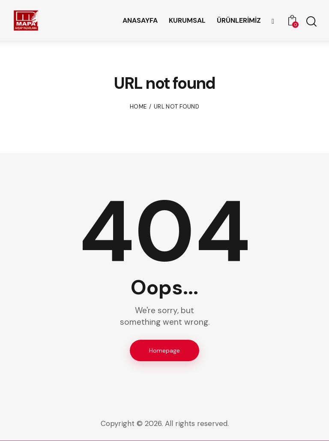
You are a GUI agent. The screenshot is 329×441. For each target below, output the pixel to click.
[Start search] (310, 21)
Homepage (164, 350)
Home (138, 106)
